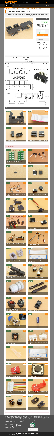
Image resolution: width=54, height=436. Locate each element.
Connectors (20, 8)
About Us (15, 5)
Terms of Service (45, 434)
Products (8, 5)
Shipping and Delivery (33, 434)
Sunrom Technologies (9, 426)
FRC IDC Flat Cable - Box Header (33, 8)
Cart (46, 2)
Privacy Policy (40, 434)
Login (47, 5)
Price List (18, 424)
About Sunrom (19, 423)
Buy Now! (42, 35)
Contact (21, 5)
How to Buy (18, 425)
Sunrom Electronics (9, 423)
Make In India (26, 417)
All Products (12, 8)
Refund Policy (27, 434)
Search (37, 2)
